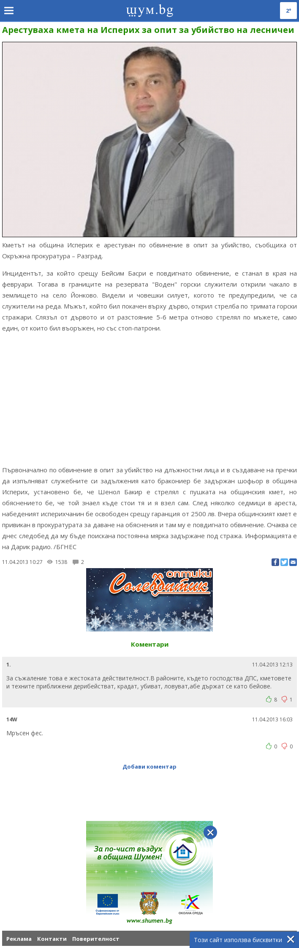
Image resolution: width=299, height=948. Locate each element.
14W (11, 719)
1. (8, 664)
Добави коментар (149, 766)
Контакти (52, 939)
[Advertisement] (149, 399)
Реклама (19, 939)
